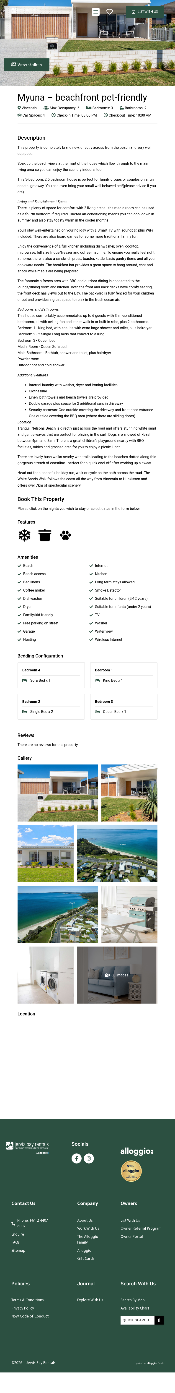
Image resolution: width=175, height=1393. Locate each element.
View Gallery (26, 64)
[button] (96, 12)
